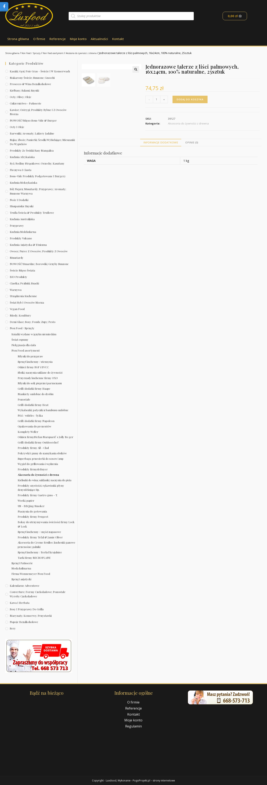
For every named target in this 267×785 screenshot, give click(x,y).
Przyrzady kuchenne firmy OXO (38, 378)
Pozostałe (24, 399)
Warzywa (15, 289)
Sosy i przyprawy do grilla (27, 609)
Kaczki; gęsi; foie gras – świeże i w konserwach (40, 71)
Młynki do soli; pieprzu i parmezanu (40, 383)
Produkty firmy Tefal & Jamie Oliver (40, 537)
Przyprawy (17, 225)
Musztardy (16, 257)
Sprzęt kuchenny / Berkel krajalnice (40, 552)
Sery (13, 628)
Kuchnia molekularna (23, 232)
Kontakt (118, 39)
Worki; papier (26, 500)
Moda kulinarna (21, 568)
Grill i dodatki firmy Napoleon (36, 421)
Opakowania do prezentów (34, 426)
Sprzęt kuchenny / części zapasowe (39, 532)
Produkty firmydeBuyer (33, 469)
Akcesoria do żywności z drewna (102, 53)
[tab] (160, 156)
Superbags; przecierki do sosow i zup (40, 458)
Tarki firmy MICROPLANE (34, 557)
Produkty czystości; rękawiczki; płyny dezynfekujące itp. (41, 488)
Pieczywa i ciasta (20, 170)
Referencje (57, 39)
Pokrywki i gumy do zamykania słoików (42, 453)
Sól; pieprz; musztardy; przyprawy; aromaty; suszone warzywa (38, 191)
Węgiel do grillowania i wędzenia (38, 464)
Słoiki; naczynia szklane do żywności (40, 372)
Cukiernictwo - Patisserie (25, 103)
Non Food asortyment (65, 53)
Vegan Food (17, 309)
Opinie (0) (191, 155)
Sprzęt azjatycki (21, 579)
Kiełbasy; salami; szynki (24, 90)
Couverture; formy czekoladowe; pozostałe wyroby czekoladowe (37, 594)
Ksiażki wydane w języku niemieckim (33, 334)
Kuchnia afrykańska (22, 157)
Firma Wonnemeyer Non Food (30, 573)
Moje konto (78, 39)
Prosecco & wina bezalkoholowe (30, 84)
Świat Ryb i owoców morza (27, 302)
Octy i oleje (17, 127)
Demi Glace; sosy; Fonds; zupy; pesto (32, 322)
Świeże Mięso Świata (22, 270)
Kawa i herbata (19, 602)
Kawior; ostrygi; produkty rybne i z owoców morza (38, 112)
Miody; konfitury (20, 315)
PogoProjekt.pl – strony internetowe (154, 780)
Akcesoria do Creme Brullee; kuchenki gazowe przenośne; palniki (46, 545)
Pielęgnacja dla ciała (23, 345)
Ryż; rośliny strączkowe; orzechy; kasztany (37, 163)
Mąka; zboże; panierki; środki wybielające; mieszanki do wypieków (42, 142)
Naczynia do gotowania (32, 511)
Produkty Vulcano (21, 238)
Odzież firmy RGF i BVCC (33, 367)
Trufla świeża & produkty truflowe (32, 212)
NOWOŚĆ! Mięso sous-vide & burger (33, 120)
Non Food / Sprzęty (38, 53)
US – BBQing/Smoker (31, 506)
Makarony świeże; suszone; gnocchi (32, 77)
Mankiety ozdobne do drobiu (35, 394)
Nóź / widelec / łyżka (30, 415)
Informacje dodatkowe (160, 155)
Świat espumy (19, 339)
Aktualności (99, 39)
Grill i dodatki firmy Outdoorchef (38, 442)
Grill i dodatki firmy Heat (33, 405)
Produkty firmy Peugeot (33, 516)
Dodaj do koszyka (191, 99)
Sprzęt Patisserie (22, 563)
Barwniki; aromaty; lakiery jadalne (32, 133)
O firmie (39, 39)
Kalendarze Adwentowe (24, 585)
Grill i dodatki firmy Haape (34, 388)
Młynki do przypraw (30, 356)
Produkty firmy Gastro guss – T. (38, 495)
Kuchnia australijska (22, 219)
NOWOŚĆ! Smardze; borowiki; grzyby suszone (39, 264)
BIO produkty (18, 277)
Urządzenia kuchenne (23, 296)
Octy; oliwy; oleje (20, 97)
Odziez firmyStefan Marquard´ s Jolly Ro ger (45, 437)
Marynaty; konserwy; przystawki (31, 615)
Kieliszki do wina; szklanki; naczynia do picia (44, 480)
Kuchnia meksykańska (23, 182)
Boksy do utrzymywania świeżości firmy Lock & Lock (46, 524)
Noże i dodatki (19, 200)
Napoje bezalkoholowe (24, 622)
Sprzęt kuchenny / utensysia (35, 361)
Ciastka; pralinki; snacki (24, 283)
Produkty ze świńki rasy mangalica (32, 150)
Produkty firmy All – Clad (33, 448)
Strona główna (18, 39)
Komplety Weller (28, 431)
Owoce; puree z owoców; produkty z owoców (39, 251)
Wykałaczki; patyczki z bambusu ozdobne (43, 410)
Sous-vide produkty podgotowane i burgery (38, 176)
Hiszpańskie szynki (21, 206)
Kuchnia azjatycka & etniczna (28, 244)
